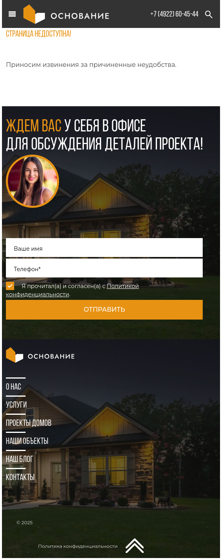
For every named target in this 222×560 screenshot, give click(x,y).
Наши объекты (27, 441)
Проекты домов (29, 423)
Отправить (104, 309)
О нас (13, 387)
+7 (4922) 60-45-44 (174, 14)
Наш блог (19, 459)
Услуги (16, 405)
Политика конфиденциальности (78, 546)
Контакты (20, 477)
